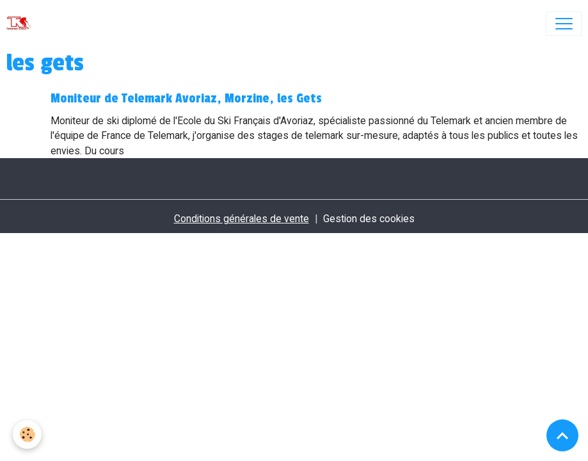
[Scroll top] (562, 435)
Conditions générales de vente (241, 219)
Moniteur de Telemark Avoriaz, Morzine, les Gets (186, 98)
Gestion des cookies (369, 219)
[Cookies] (27, 434)
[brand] (21, 24)
